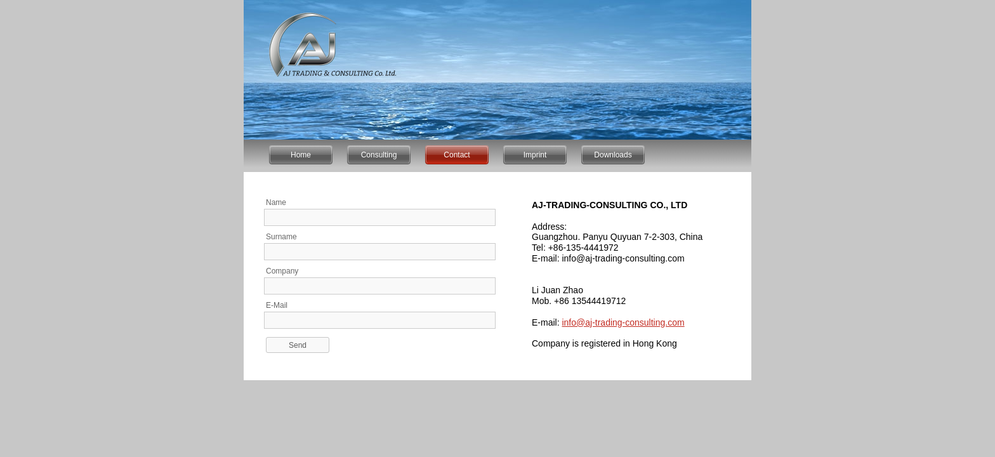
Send (297, 345)
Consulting (379, 154)
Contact (457, 154)
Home (301, 154)
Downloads (612, 154)
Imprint (535, 154)
